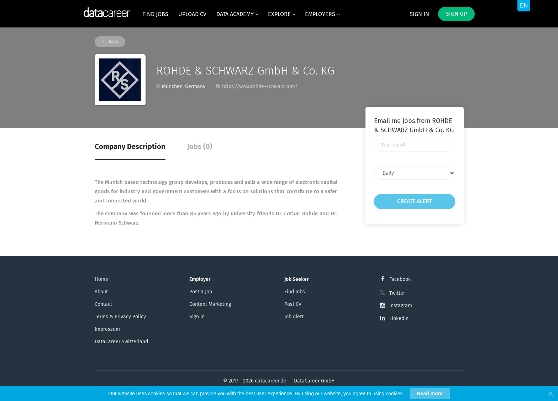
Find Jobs (294, 292)
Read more (429, 393)
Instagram (400, 306)
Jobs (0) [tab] (199, 146)
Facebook (400, 279)
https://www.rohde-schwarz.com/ (260, 86)
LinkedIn (399, 318)
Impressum (107, 329)
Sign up (456, 13)
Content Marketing (210, 304)
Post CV (292, 304)
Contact (103, 304)
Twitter (397, 293)
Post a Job (200, 292)
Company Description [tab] (130, 146)
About (101, 292)
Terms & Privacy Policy (120, 317)
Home (101, 279)
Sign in (419, 14)
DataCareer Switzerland (121, 342)
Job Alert (294, 317)
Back (112, 41)
